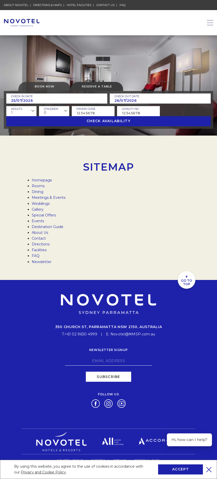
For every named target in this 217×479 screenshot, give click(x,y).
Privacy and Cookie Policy (43, 472)
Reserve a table (97, 86)
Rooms (38, 186)
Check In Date (22, 96)
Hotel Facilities (79, 5)
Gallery (38, 209)
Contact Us (105, 5)
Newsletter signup (108, 350)
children (51, 109)
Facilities (39, 250)
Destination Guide (47, 227)
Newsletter (41, 262)
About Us (40, 232)
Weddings (41, 203)
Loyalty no (130, 109)
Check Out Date (127, 96)
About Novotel (16, 5)
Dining (37, 191)
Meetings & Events (48, 197)
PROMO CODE (86, 109)
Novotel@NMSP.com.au (133, 334)
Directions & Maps (47, 5)
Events (38, 221)
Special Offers (44, 215)
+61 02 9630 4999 (81, 334)
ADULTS (16, 109)
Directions (41, 244)
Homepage (42, 180)
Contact (39, 238)
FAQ (122, 5)
